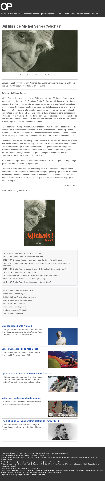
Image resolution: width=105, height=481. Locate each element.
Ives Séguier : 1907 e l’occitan (14, 304)
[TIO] (8, 470)
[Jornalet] (13, 453)
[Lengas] (27, 462)
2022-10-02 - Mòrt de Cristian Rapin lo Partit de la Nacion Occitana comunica (31, 276)
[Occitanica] (41, 470)
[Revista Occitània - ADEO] (53, 462)
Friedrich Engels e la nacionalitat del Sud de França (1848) (31, 421)
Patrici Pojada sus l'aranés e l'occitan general (19, 297)
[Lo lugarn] (10, 464)
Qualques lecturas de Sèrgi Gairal (15, 310)
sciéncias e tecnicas (31, 14)
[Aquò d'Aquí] (40, 453)
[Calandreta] (14, 470)
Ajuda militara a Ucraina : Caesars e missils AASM (27, 373)
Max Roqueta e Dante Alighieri (17, 326)
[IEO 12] (95, 470)
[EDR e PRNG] (45, 455)
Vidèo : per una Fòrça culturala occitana (21, 398)
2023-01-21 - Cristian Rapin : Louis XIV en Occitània (22, 253)
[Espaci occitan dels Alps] (70, 457)
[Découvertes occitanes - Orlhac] (50, 457)
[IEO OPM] (33, 472)
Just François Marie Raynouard (14, 307)
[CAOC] (56, 470)
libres (60, 14)
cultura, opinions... (15, 14)
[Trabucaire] (10, 455)
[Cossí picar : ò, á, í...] (37, 468)
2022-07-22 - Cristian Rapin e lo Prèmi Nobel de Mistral (23, 257)
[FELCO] (22, 470)
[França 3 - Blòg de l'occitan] (26, 453)
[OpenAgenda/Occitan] (45, 472)
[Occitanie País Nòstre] (40, 464)
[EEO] (83, 470)
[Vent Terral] (19, 455)
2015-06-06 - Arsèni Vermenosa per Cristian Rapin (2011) (24, 279)
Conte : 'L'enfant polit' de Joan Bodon (20, 349)
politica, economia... (48, 14)
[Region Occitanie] (23, 475)
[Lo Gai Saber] (11, 462)
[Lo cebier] (17, 464)
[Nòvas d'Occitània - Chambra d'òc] (57, 453)
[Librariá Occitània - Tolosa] (16, 457)
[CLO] (79, 470)
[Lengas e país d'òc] (37, 462)
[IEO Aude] (26, 472)
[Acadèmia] (49, 470)
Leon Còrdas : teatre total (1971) (15, 294)
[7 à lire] (10, 472)
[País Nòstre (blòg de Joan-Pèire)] (76, 464)
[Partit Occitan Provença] (56, 464)
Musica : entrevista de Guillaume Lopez (17, 300)
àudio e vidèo (70, 14)
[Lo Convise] (17, 472)
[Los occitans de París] (13, 468)
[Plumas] (65, 462)
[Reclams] (20, 462)
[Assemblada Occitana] (8, 466)
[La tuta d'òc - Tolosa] (32, 457)
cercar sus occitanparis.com (87, 14)
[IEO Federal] (57, 472)
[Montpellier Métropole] (37, 475)
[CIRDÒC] (33, 470)
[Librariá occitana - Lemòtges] (88, 457)
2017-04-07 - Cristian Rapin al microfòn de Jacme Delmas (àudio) (27, 282)
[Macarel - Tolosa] (6, 460)
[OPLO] (74, 470)
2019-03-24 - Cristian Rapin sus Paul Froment (19, 272)
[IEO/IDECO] (27, 455)
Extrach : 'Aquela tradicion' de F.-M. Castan (18, 290)
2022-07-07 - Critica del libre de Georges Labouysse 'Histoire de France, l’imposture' (33, 260)
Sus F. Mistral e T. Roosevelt (13, 313)
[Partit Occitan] (27, 464)
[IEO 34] (62, 470)
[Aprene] (89, 470)
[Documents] (25, 468)
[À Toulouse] (13, 475)
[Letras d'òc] (36, 455)
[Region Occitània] (93, 464)
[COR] (27, 470)
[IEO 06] (68, 470)
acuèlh (3, 14)
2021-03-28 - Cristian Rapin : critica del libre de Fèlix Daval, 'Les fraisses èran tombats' (34, 269)
